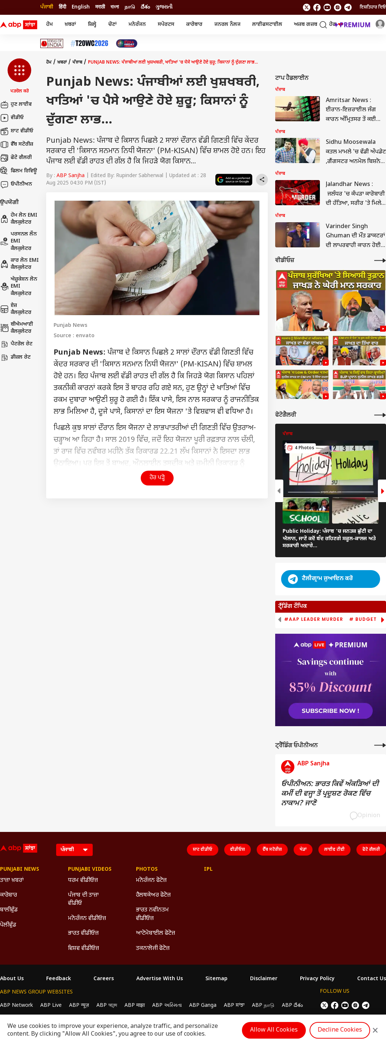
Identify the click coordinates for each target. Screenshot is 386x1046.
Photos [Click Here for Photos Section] (147, 869)
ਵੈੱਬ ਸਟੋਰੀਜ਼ (16, 144)
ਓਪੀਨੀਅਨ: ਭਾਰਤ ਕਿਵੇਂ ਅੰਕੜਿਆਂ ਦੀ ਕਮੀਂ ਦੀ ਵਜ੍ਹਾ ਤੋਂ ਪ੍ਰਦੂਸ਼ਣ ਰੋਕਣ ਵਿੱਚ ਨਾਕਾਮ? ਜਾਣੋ (330, 793)
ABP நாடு (263, 1005)
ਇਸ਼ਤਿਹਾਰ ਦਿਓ (373, 7)
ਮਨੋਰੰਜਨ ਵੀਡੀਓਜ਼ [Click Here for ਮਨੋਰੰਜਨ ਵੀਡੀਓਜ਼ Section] (87, 919)
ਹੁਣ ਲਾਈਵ (16, 104)
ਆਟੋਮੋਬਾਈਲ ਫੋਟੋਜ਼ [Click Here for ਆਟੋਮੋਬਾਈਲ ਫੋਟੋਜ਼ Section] (155, 933)
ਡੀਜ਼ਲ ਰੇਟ (15, 357)
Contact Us (371, 979)
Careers (103, 979)
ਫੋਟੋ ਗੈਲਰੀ (16, 157)
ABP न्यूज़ (79, 1005)
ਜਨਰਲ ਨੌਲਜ (227, 24)
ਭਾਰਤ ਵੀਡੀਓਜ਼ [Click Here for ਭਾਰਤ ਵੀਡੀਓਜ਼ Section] (83, 933)
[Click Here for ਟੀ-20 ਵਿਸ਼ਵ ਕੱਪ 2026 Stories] (89, 43)
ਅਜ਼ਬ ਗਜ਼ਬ (305, 24)
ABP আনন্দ (106, 1005)
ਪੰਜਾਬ (77, 62)
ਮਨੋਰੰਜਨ (137, 24)
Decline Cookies (340, 1030)
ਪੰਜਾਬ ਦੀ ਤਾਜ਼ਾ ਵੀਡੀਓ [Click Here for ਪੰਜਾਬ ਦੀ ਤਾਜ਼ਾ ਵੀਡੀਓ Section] (83, 899)
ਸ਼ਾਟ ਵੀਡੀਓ (16, 131)
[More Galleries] (380, 415)
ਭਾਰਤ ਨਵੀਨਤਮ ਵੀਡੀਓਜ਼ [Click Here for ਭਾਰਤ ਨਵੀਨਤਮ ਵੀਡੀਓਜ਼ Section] (152, 914)
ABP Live (51, 1005)
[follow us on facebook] (316, 7)
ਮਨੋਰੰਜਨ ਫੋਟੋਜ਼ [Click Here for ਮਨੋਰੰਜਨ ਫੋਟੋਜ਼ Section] (151, 880)
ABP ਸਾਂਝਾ (234, 1005)
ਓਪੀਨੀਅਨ (16, 184)
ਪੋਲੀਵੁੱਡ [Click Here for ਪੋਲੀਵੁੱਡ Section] (8, 925)
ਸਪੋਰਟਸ (166, 24)
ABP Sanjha (71, 175)
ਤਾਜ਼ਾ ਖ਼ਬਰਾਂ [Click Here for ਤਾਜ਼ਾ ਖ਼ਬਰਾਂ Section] (12, 880)
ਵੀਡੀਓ (12, 118)
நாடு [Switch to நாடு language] (129, 7)
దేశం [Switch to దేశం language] (145, 7)
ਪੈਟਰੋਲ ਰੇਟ (16, 344)
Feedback (58, 979)
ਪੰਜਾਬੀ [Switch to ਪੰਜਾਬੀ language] (46, 7)
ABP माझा (134, 1005)
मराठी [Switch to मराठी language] (100, 7)
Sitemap (216, 979)
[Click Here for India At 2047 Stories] (127, 43)
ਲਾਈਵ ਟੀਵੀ (334, 850)
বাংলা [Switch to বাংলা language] (114, 7)
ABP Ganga (202, 1005)
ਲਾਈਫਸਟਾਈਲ (267, 24)
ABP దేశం (292, 1005)
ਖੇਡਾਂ (303, 850)
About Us (12, 979)
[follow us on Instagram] (337, 7)
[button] (19, 76)
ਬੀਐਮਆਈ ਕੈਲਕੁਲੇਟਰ (16, 328)
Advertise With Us (159, 979)
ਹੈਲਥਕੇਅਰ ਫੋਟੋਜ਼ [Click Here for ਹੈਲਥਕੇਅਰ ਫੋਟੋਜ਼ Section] (153, 895)
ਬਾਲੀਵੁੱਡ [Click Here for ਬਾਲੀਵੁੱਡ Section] (9, 910)
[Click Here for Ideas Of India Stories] (52, 43)
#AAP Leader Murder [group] (313, 619)
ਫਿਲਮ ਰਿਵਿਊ (18, 171)
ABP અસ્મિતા (167, 1005)
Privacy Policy (317, 979)
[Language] (74, 850)
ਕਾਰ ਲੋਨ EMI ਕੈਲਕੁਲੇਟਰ (19, 264)
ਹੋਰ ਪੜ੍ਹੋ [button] (157, 478)
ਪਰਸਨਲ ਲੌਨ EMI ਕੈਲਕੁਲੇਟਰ (18, 241)
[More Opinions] (380, 745)
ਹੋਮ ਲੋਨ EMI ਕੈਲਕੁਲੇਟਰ (18, 219)
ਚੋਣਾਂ (112, 24)
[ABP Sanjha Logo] (19, 24)
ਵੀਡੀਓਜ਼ (237, 850)
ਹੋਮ (49, 24)
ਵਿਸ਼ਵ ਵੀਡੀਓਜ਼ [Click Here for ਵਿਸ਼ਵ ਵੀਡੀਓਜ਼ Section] (83, 948)
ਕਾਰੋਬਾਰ (194, 24)
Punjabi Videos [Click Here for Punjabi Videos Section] (90, 869)
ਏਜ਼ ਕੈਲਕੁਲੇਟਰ (15, 309)
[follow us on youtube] (327, 7)
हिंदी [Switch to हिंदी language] (62, 7)
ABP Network (16, 1005)
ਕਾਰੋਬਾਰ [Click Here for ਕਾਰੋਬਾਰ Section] (8, 895)
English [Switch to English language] (81, 7)
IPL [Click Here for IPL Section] (208, 869)
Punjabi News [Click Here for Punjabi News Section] (19, 869)
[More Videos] (380, 260)
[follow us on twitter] (306, 7)
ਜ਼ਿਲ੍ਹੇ (92, 24)
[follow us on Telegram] (348, 7)
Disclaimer (263, 979)
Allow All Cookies (274, 1030)
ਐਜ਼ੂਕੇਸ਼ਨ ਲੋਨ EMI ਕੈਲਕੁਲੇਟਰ (18, 286)
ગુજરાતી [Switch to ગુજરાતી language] (164, 7)
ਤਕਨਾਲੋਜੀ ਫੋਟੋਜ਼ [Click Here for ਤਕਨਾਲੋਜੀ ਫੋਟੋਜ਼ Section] (153, 948)
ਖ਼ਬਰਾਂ (70, 24)
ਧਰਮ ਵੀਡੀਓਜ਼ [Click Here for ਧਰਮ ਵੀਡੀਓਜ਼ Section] (83, 880)
